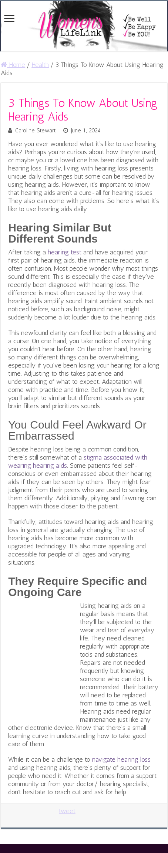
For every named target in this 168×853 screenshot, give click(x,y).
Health (40, 65)
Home (13, 65)
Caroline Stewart (35, 130)
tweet (67, 811)
